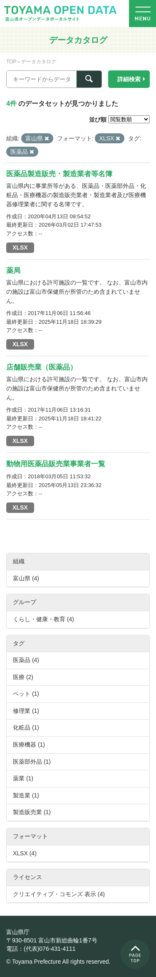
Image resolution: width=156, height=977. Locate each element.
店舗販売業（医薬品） (41, 367)
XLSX (20, 247)
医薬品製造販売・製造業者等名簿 (59, 174)
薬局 (13, 271)
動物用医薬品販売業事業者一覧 (55, 464)
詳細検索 (129, 79)
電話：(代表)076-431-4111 (41, 948)
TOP (11, 61)
